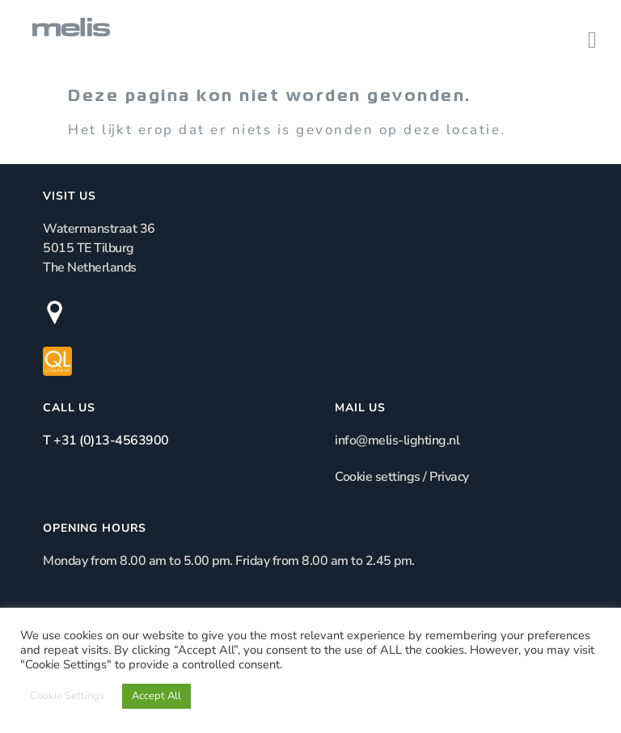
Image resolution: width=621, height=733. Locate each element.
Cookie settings (377, 477)
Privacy (449, 477)
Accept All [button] (156, 696)
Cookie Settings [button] (67, 696)
